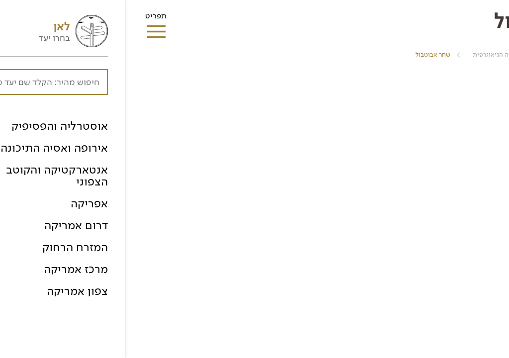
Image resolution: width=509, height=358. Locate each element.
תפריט (30, 18)
